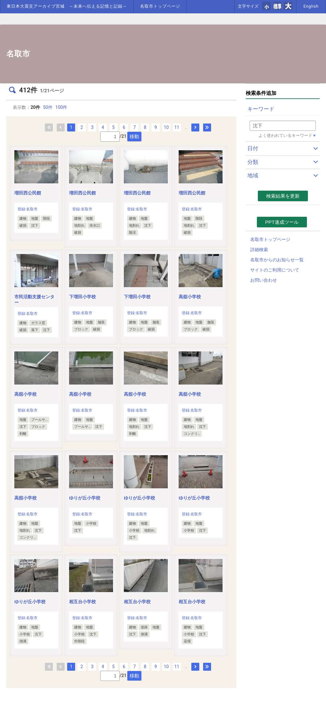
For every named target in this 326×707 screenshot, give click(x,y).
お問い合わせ (263, 280)
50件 (48, 107)
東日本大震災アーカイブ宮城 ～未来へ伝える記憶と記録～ (67, 6)
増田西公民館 (27, 192)
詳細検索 (259, 249)
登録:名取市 (28, 209)
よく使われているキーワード (285, 135)
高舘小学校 (190, 296)
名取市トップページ (160, 6)
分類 (252, 162)
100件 (61, 107)
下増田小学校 (82, 296)
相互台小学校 (82, 601)
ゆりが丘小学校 (84, 497)
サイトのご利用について (274, 269)
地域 (252, 175)
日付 (252, 148)
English (311, 6)
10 (166, 127)
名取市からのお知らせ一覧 (277, 259)
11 (176, 127)
